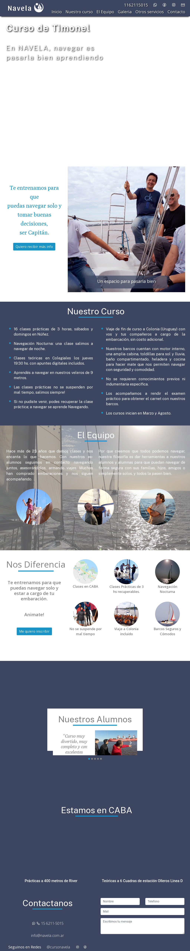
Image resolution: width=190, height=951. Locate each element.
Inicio (57, 11)
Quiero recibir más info (34, 246)
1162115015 (136, 5)
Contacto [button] (176, 11)
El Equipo (105, 11)
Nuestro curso (79, 11)
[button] (76, 229)
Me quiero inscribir (34, 631)
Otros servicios (149, 11)
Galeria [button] (125, 11)
